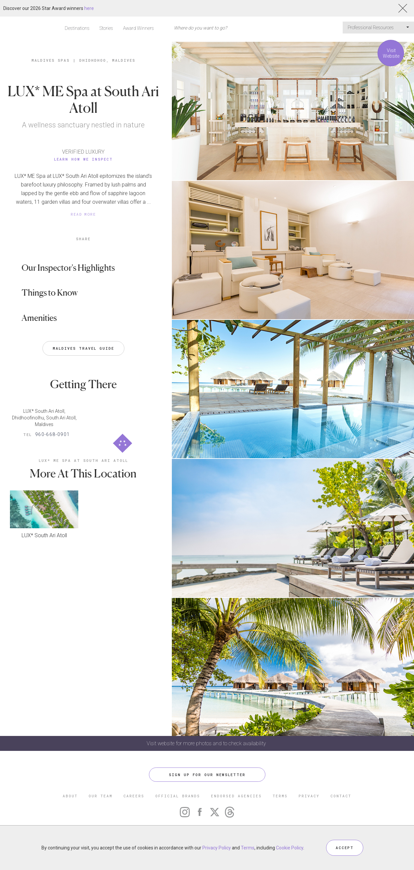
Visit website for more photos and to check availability (207, 743)
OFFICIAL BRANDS (177, 795)
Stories (106, 28)
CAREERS (133, 795)
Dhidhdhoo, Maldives (107, 60)
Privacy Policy (216, 847)
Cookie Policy (289, 847)
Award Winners (138, 28)
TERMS (280, 795)
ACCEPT (345, 847)
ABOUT (70, 795)
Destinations (77, 28)
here (89, 8)
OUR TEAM (100, 795)
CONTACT (340, 795)
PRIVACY (309, 795)
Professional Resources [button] (378, 27)
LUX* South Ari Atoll (44, 535)
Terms (247, 847)
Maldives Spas (51, 60)
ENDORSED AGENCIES (236, 795)
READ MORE (83, 214)
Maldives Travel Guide (83, 348)
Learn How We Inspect (83, 159)
